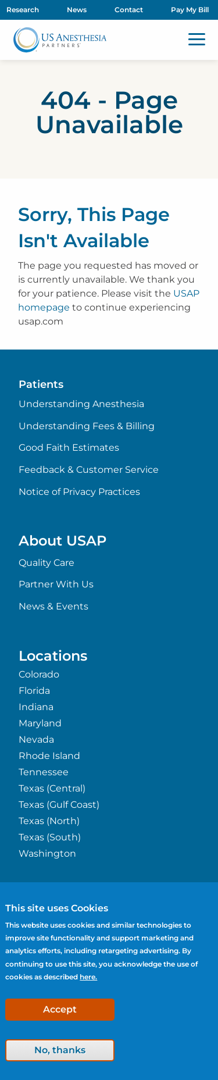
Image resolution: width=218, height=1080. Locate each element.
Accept (60, 1009)
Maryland (40, 723)
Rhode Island (49, 756)
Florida (34, 691)
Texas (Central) (52, 788)
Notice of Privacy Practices (79, 491)
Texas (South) (50, 837)
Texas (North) (49, 821)
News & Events (53, 606)
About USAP (62, 540)
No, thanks (59, 1050)
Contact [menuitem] (129, 9)
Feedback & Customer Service (89, 469)
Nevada (36, 739)
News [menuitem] (77, 9)
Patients (41, 384)
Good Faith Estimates (69, 447)
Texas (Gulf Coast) (59, 805)
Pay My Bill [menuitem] (190, 9)
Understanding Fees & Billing (87, 426)
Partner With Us (56, 584)
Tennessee (44, 772)
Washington (47, 853)
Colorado (39, 674)
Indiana (36, 707)
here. (88, 976)
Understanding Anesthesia (81, 403)
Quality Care (46, 562)
